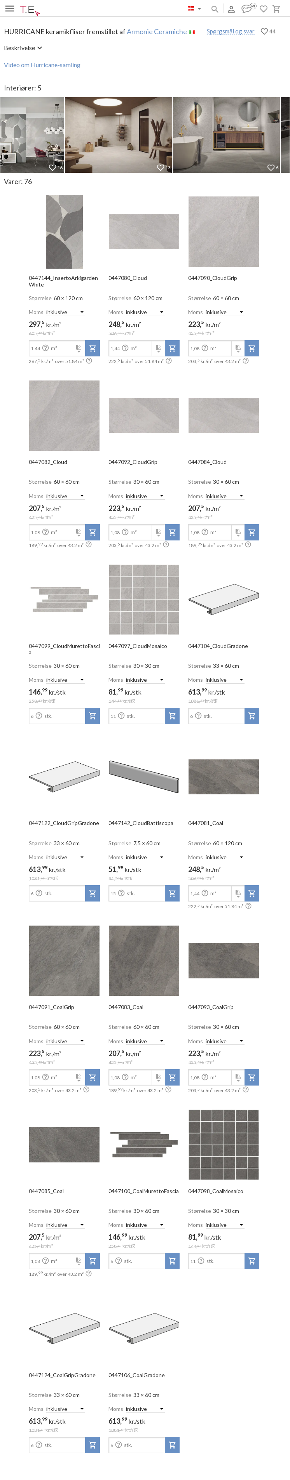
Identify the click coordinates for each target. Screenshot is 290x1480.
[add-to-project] (92, 348)
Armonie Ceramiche (157, 31)
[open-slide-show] (64, 229)
